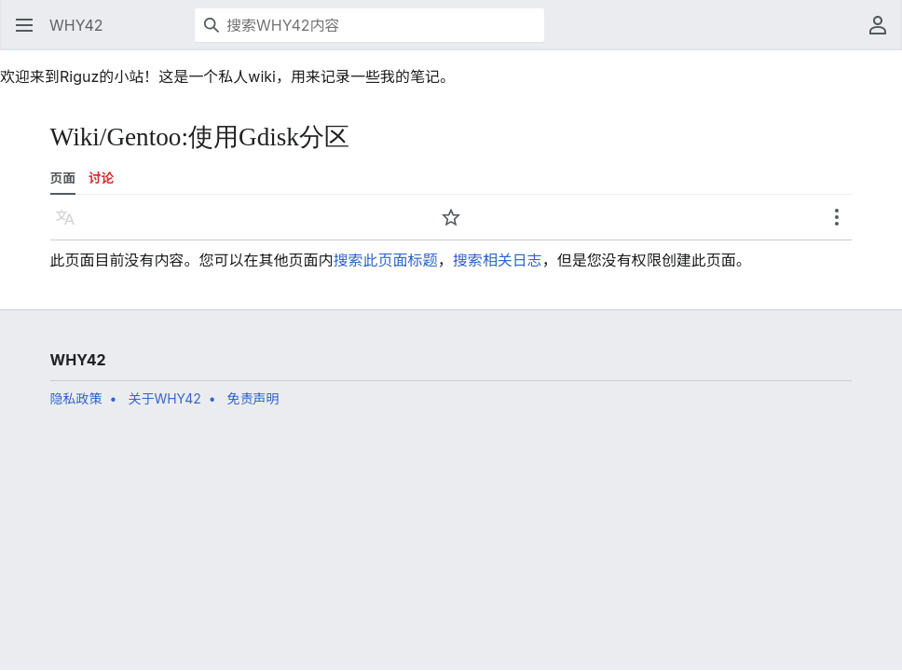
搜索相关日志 (497, 260)
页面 (62, 178)
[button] (24, 25)
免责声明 (253, 398)
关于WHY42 (164, 398)
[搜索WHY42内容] (369, 25)
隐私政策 (76, 398)
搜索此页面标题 (386, 260)
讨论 (101, 178)
